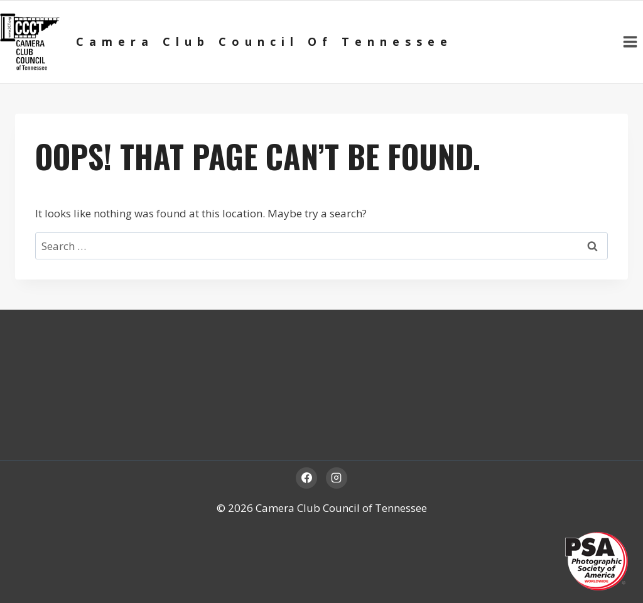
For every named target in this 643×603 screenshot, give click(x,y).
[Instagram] (336, 478)
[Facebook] (306, 478)
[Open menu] (630, 41)
